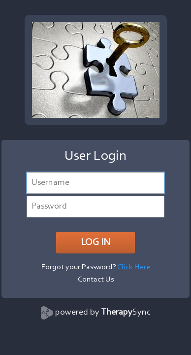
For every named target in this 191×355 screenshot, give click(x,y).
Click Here (133, 267)
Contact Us (96, 280)
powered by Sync (103, 312)
